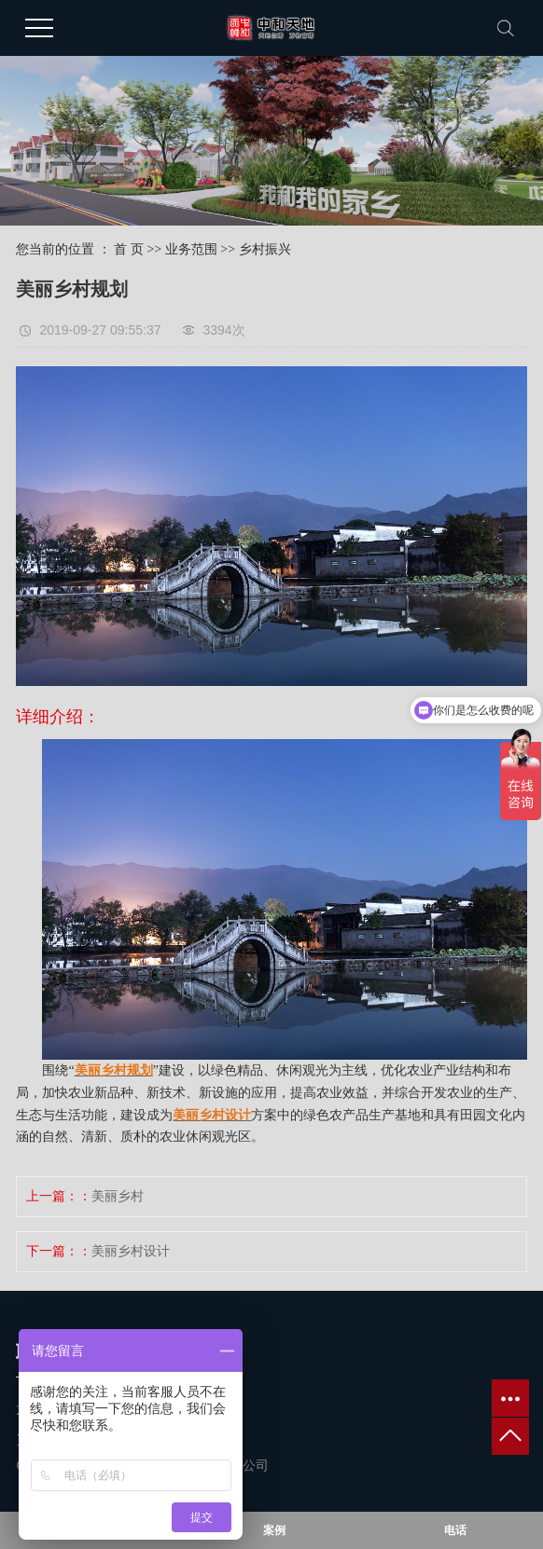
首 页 (129, 249)
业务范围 (191, 249)
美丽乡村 (117, 1196)
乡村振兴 (265, 249)
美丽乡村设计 (130, 1251)
